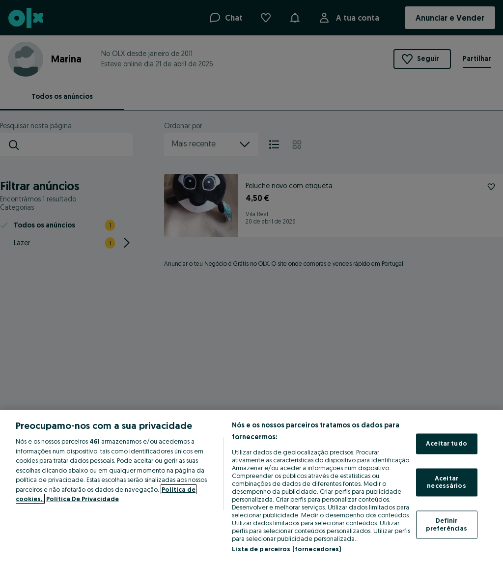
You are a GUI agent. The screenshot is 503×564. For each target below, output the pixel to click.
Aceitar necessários (446, 482)
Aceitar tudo (446, 444)
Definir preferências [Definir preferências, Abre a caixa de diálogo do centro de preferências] (447, 524)
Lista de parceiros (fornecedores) (286, 549)
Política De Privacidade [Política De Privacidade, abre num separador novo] (82, 499)
